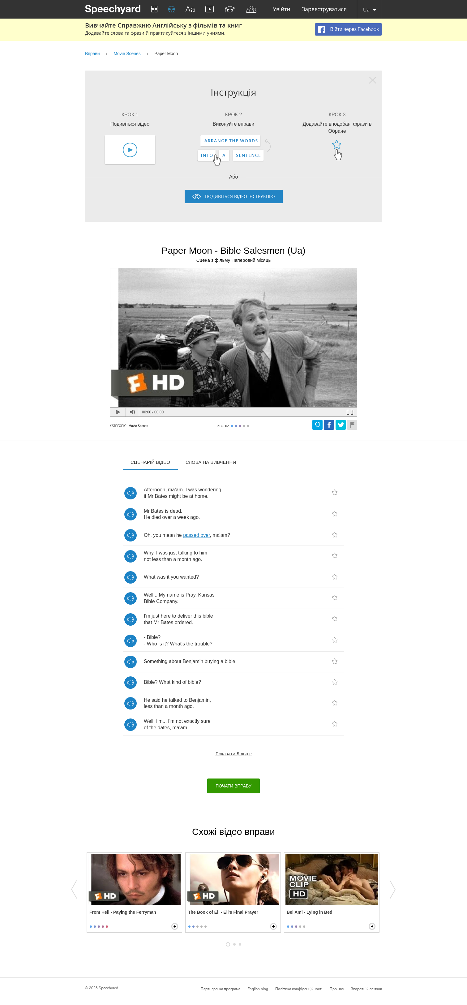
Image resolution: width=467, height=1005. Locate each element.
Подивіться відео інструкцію (240, 196)
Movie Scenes (127, 53)
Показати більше (234, 754)
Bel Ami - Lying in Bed (309, 912)
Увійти (281, 9)
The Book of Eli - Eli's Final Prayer (223, 912)
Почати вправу (233, 785)
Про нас (337, 989)
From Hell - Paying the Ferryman (122, 912)
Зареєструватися (324, 9)
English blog (257, 989)
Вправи (92, 53)
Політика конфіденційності (299, 989)
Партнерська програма (220, 989)
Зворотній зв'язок (366, 989)
